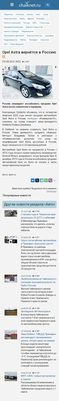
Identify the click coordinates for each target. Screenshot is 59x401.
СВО (6, 44)
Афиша (31, 19)
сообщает (32, 118)
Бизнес (30, 14)
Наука (22, 19)
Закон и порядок (11, 31)
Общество (8, 14)
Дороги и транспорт (34, 27)
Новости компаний (12, 23)
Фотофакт (33, 40)
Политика (20, 14)
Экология (44, 40)
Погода (26, 23)
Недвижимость (10, 40)
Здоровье (49, 36)
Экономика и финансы (14, 36)
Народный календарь (13, 27)
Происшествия (10, 19)
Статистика (44, 23)
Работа (23, 40)
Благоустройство (34, 36)
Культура (41, 19)
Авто (38, 14)
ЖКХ (35, 23)
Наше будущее (17, 44)
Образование (27, 31)
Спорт (45, 14)
